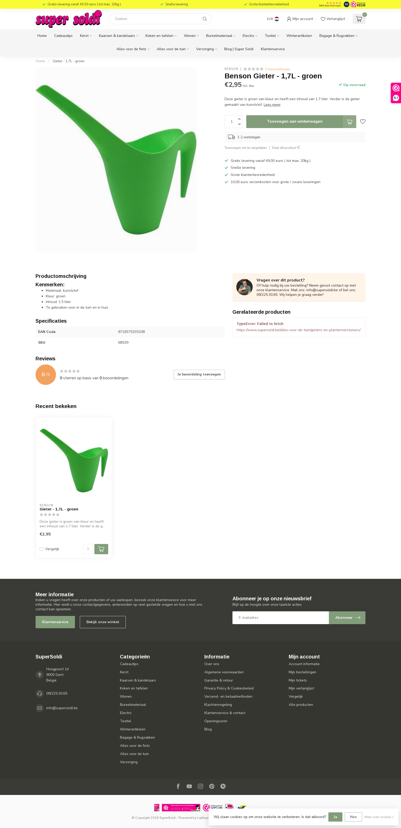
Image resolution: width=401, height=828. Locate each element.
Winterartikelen (299, 35)
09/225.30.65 (56, 693)
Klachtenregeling (218, 704)
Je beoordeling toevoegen (199, 374)
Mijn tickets (298, 680)
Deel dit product (286, 147)
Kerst (84, 35)
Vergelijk (52, 549)
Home (42, 35)
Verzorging (205, 49)
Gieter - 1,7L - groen (68, 61)
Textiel (270, 35)
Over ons (211, 664)
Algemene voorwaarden (224, 672)
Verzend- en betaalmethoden (228, 696)
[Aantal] (88, 549)
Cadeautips (63, 35)
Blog (208, 729)
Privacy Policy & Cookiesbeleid (229, 688)
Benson (231, 69)
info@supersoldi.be (62, 708)
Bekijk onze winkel (102, 622)
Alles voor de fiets (131, 49)
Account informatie (304, 664)
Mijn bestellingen (302, 672)
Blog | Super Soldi (238, 49)
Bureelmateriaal (219, 35)
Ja (335, 816)
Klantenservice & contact (224, 712)
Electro (248, 35)
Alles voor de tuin (171, 49)
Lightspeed (205, 817)
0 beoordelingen (277, 69)
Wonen (190, 35)
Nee (353, 816)
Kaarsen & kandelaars (117, 35)
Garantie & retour (218, 680)
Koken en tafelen (159, 35)
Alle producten (301, 704)
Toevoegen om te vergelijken (246, 147)
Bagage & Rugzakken (336, 35)
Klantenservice (273, 49)
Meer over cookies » (378, 817)
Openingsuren (215, 721)
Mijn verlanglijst (301, 688)
